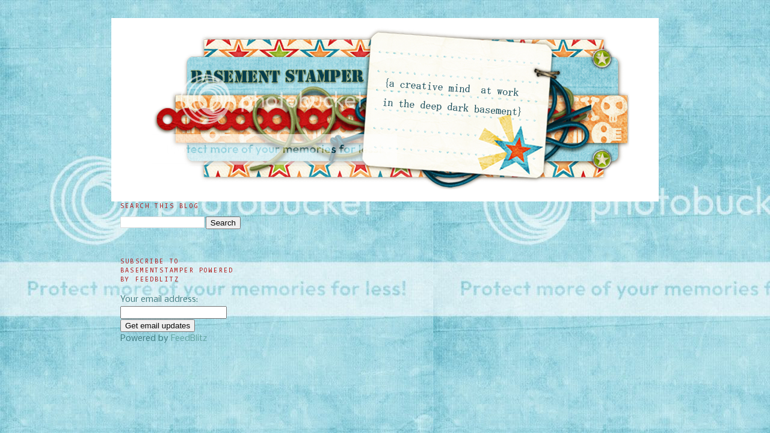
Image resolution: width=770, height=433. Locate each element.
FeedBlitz (189, 338)
